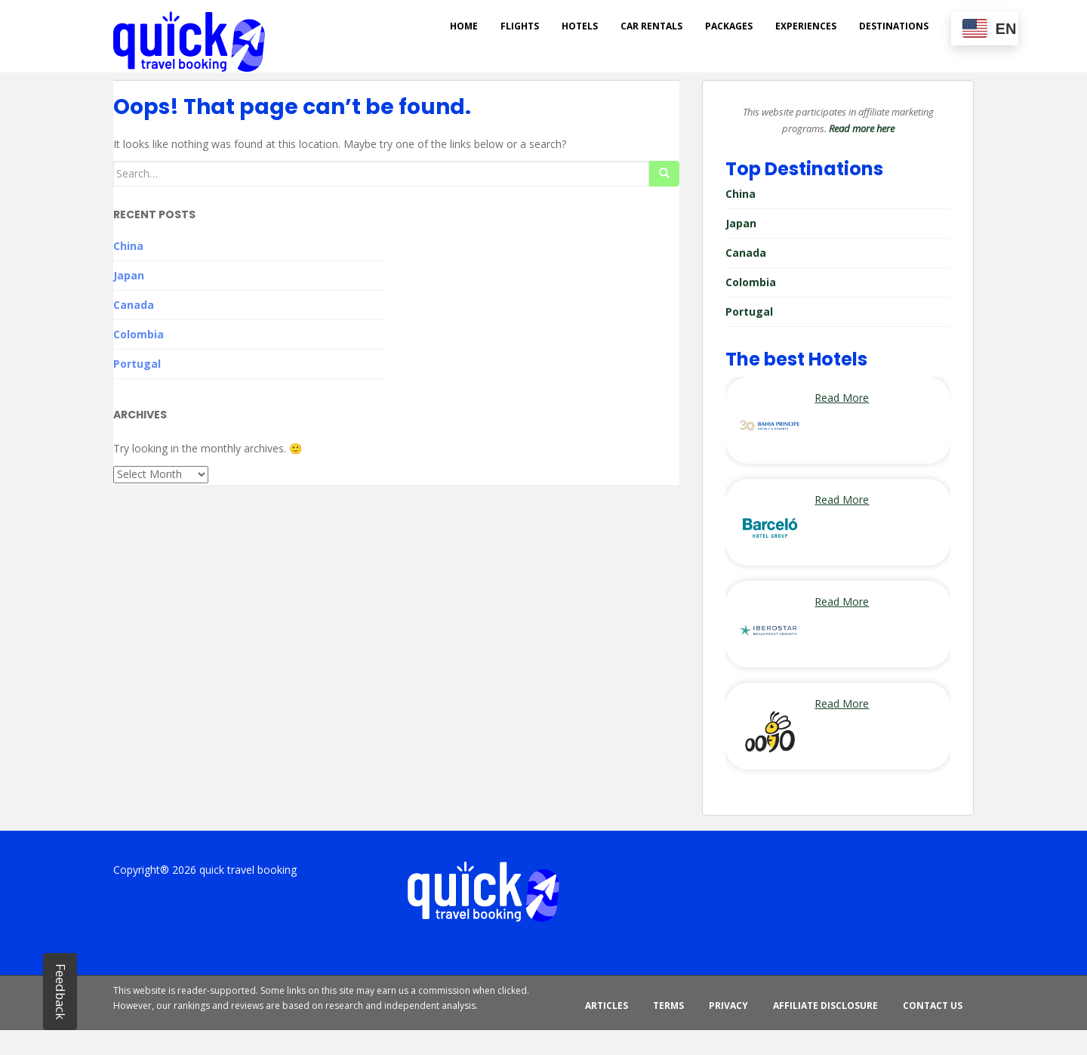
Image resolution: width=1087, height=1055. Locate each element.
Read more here (862, 128)
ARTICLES (606, 1005)
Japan (128, 275)
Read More (841, 397)
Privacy (728, 1005)
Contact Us (932, 1005)
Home (464, 26)
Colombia (138, 334)
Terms (668, 1005)
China (128, 246)
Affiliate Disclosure (825, 1005)
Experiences (805, 26)
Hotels (580, 26)
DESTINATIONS (893, 26)
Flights (519, 26)
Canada (133, 305)
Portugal (137, 363)
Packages (729, 26)
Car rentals (651, 26)
